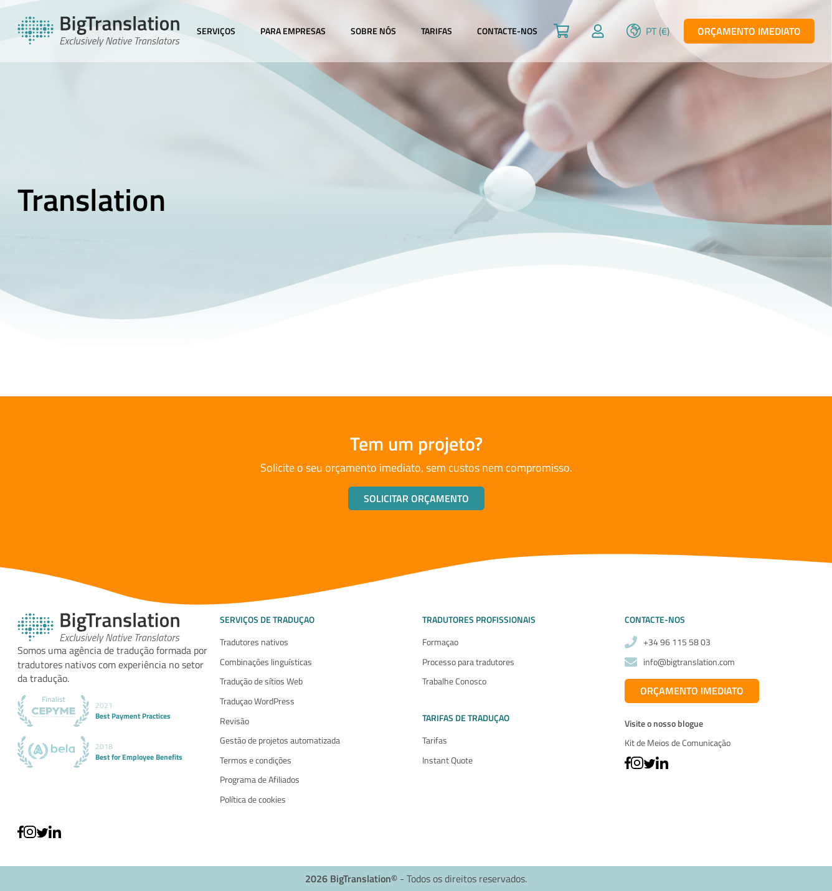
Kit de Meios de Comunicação (677, 742)
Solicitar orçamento (416, 498)
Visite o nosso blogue (664, 723)
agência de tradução (111, 650)
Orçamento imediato (749, 31)
